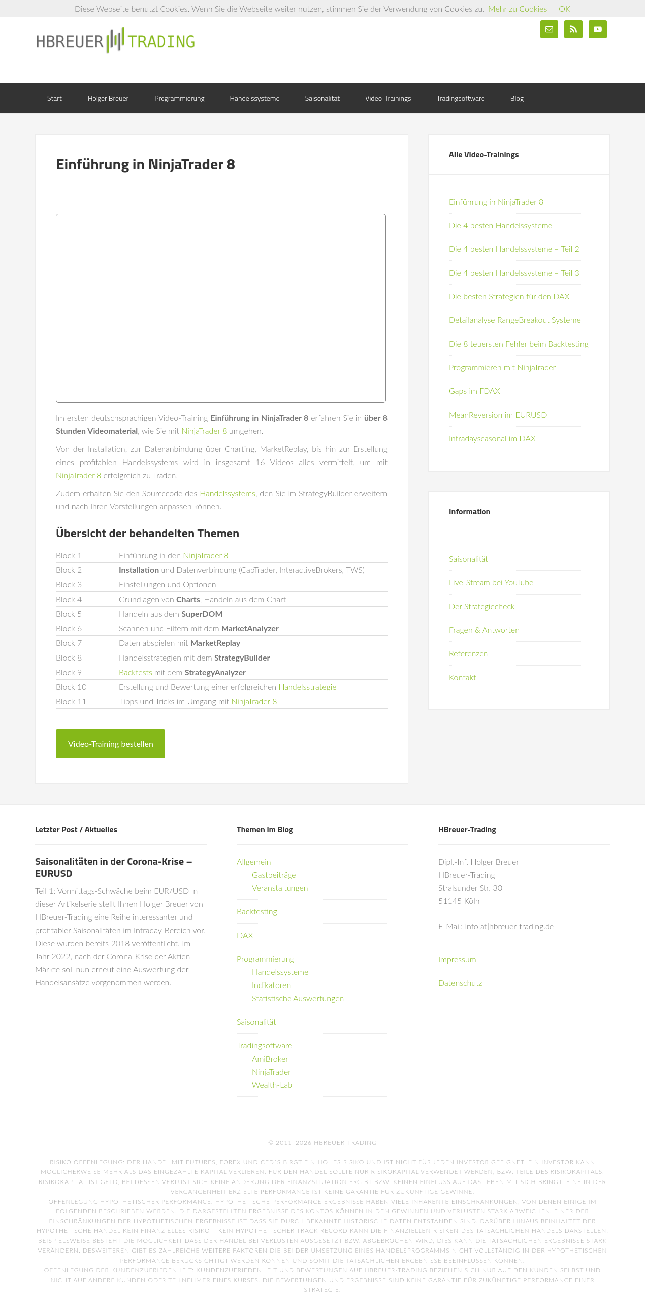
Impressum (457, 959)
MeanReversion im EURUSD (498, 414)
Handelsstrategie (308, 686)
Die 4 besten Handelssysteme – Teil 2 (514, 248)
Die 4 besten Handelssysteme (500, 225)
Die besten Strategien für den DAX (509, 296)
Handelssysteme (280, 971)
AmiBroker (270, 1058)
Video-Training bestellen (110, 743)
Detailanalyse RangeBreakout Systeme (515, 319)
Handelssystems (227, 493)
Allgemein (254, 861)
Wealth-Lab (272, 1084)
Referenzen (468, 653)
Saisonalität (468, 558)
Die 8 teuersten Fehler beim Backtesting (519, 343)
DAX (245, 935)
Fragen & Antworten (484, 629)
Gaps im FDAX (474, 391)
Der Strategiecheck (482, 606)
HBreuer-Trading (116, 40)
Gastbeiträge (274, 874)
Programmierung (265, 958)
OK (564, 8)
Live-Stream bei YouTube (491, 582)
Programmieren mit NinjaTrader (502, 367)
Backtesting (257, 911)
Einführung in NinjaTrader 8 (496, 201)
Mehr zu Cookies (517, 8)
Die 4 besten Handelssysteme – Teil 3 (514, 272)
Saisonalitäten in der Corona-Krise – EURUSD (113, 867)
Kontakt (462, 677)
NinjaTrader (271, 1071)
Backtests (135, 672)
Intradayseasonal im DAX (492, 438)
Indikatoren (271, 985)
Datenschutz (460, 983)
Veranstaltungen (280, 887)
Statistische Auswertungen (298, 998)
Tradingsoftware (264, 1045)
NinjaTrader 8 (204, 430)
